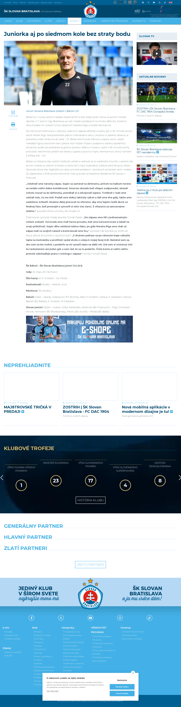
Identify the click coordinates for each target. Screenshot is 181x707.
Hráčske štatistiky (12, 639)
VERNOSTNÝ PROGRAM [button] (114, 21)
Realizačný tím (11, 635)
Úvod (8, 21)
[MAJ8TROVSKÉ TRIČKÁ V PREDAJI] (31, 382)
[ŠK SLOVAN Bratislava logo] (90, 9)
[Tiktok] (164, 2)
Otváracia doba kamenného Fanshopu (132, 637)
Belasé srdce (46, 2)
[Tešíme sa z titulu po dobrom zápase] (157, 174)
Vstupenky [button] (34, 21)
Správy (74, 21)
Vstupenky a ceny (71, 632)
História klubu (90, 500)
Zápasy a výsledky (12, 652)
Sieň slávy (38, 639)
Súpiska (8, 632)
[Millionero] (112, 544)
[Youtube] (153, 2)
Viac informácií (52, 691)
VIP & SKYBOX (70, 646)
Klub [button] (19, 21)
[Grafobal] (68, 544)
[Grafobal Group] (112, 555)
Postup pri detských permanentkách (102, 659)
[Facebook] (142, 2)
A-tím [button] (48, 21)
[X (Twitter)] (148, 2)
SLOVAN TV (138, 21)
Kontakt (37, 653)
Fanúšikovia (143, 394)
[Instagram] (159, 2)
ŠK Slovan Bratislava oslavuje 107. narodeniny (154, 151)
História (37, 632)
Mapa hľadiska (70, 660)
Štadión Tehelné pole (43, 670)
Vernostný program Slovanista (72, 669)
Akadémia (90, 21)
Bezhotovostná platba (73, 656)
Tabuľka (8, 656)
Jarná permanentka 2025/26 (72, 637)
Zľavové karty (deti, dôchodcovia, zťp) (72, 651)
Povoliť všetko (122, 693)
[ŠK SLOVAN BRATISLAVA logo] (46, 11)
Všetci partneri (90, 564)
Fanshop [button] (155, 21)
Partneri (37, 663)
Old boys (38, 642)
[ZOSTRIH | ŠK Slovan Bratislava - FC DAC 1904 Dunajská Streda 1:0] (157, 92)
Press (15, 2)
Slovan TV (153, 105)
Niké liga (153, 145)
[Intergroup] (68, 555)
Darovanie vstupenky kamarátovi (102, 645)
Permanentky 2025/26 (73, 642)
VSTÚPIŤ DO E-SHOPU (133, 632)
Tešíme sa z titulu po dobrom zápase (155, 192)
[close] (133, 673)
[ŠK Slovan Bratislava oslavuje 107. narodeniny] (157, 133)
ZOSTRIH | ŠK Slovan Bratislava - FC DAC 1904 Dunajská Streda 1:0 (157, 110)
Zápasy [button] (60, 21)
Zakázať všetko (122, 687)
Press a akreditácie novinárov (42, 658)
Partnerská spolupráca (44, 667)
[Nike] (90, 532)
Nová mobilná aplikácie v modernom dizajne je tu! (147, 400)
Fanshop (58, 2)
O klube (37, 646)
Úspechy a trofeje (42, 635)
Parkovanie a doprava (73, 663)
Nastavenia (122, 680)
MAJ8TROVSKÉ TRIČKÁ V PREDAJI (27, 400)
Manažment (39, 649)
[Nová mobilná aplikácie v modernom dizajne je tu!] (149, 382)
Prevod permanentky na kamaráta (104, 652)
